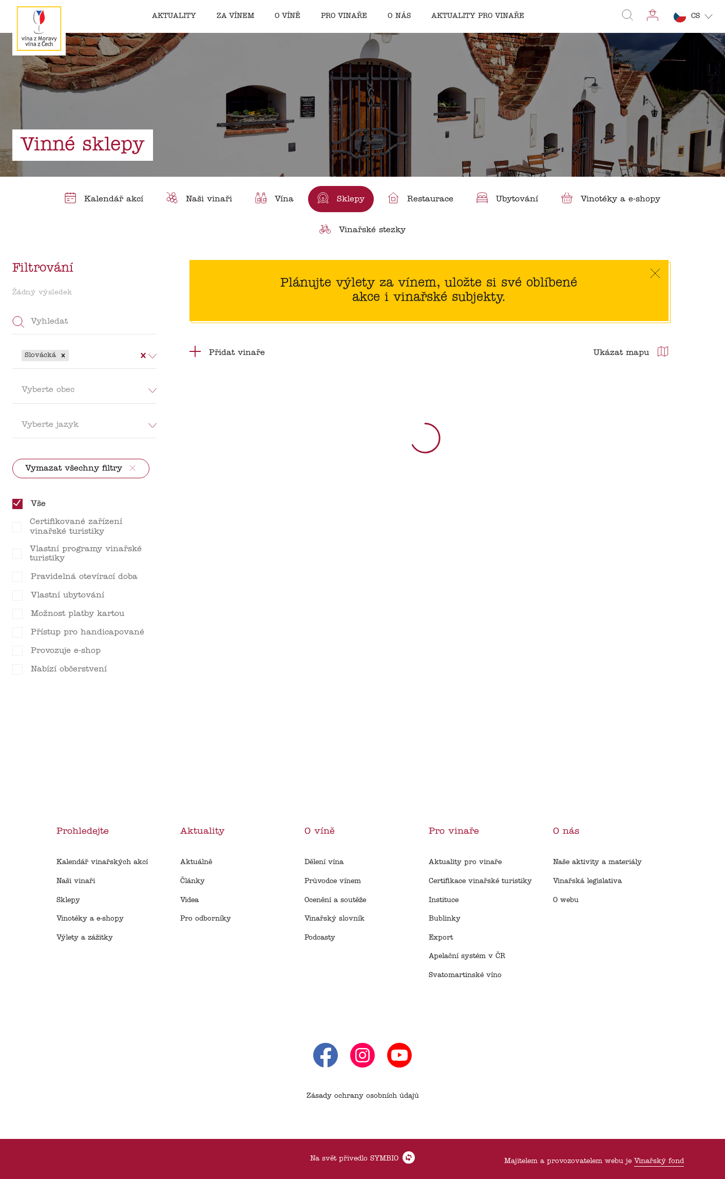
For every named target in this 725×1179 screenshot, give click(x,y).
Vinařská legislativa (587, 881)
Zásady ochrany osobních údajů (363, 1096)
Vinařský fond (659, 1161)
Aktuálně (196, 862)
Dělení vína (324, 862)
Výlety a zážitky (84, 937)
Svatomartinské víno (465, 975)
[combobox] (72, 355)
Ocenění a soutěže (335, 900)
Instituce (444, 900)
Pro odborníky (205, 918)
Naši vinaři (75, 881)
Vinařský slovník (334, 918)
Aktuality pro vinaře (465, 862)
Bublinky (445, 918)
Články (192, 881)
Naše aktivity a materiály (597, 862)
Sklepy (68, 900)
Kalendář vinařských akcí (102, 862)
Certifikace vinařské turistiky (480, 881)
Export (441, 937)
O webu (566, 900)
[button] (63, 355)
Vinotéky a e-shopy (90, 918)
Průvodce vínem (332, 881)
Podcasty (319, 937)
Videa (189, 900)
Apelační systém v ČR (467, 956)
